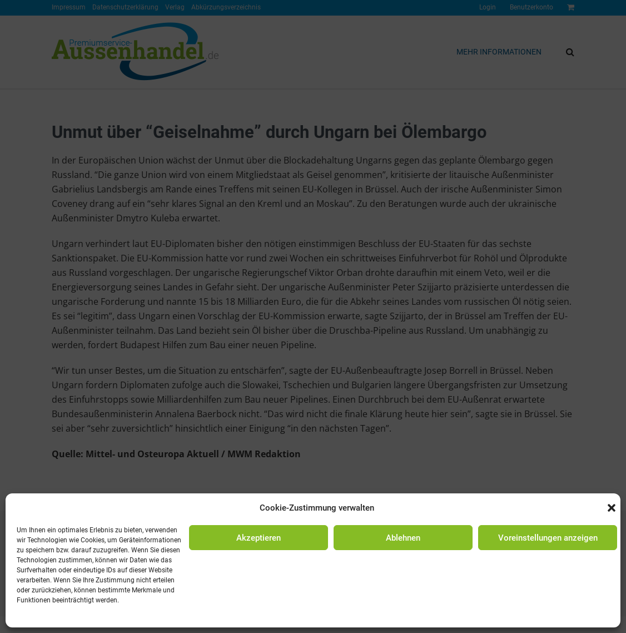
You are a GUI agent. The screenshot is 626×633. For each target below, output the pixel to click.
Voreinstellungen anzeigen (548, 538)
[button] (611, 507)
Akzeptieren (258, 538)
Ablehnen (403, 538)
